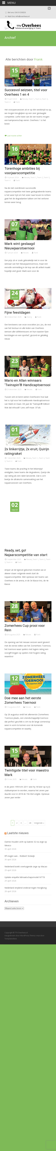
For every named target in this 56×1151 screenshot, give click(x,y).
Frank (38, 59)
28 (30, 823)
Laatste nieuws (18, 833)
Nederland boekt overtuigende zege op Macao (26, 866)
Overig (29, 317)
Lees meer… (11, 129)
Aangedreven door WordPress (17, 935)
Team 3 (45, 99)
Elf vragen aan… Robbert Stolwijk (20, 856)
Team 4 (7, 102)
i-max (37, 935)
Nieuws (25, 99)
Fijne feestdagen (17, 313)
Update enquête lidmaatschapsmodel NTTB (25, 877)
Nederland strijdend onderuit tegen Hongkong (26, 887)
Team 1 (31, 99)
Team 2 (38, 99)
